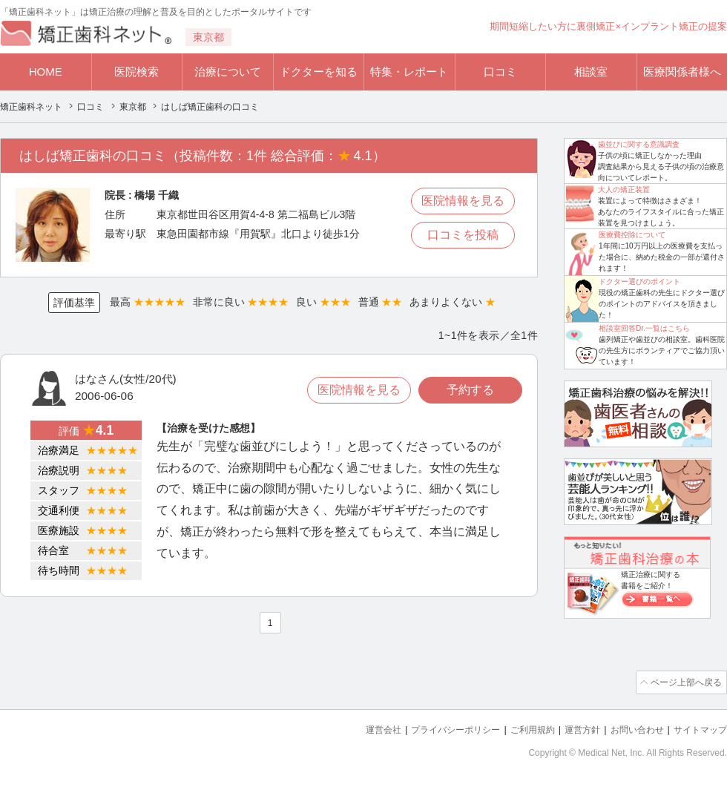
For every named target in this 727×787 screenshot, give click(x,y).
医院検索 (136, 71)
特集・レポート (409, 71)
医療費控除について (632, 235)
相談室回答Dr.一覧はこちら (644, 328)
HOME (45, 71)
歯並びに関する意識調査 (639, 144)
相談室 (591, 71)
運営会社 (359, 728)
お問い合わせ (630, 728)
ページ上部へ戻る (684, 681)
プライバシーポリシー (436, 728)
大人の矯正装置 (624, 189)
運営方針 (572, 728)
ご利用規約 (519, 728)
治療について (227, 71)
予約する (470, 389)
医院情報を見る (462, 200)
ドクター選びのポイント (639, 281)
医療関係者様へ (682, 71)
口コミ (500, 71)
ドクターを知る (319, 71)
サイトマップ (698, 728)
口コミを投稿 (463, 234)
